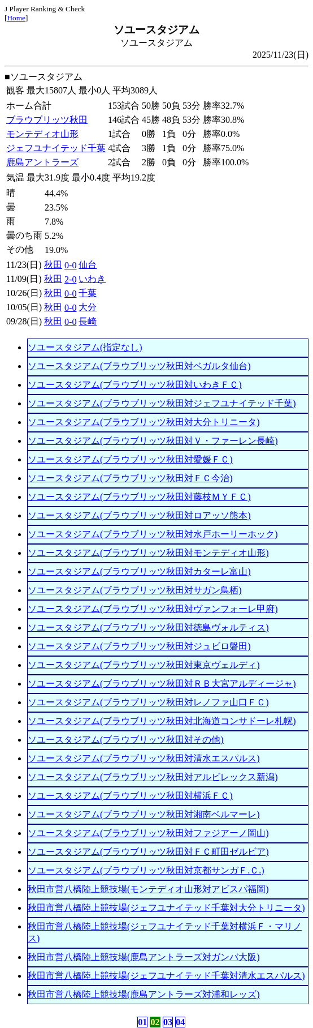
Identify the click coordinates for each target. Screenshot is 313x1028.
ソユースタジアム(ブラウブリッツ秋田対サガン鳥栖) (135, 590)
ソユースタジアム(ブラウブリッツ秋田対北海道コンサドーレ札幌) (162, 721)
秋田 (53, 264)
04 (180, 1022)
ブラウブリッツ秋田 (47, 120)
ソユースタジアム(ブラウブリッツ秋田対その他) (126, 739)
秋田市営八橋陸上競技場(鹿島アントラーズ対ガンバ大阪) (144, 957)
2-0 (70, 279)
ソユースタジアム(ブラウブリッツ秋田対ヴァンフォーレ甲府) (153, 609)
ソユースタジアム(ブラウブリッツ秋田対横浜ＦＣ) (130, 795)
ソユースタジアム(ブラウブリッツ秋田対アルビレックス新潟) (153, 777)
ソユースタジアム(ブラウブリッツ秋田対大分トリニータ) (144, 422)
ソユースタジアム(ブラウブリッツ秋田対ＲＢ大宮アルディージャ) (162, 683)
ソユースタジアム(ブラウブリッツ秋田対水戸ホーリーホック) (153, 534)
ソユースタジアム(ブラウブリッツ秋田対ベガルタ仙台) (139, 366)
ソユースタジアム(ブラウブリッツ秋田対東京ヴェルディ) (144, 665)
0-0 (70, 265)
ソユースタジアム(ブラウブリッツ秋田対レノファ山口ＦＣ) (148, 702)
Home (16, 18)
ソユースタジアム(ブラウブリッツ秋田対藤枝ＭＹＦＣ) (139, 497)
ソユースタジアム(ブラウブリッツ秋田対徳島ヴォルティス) (148, 627)
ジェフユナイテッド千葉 (56, 148)
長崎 (88, 321)
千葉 (88, 293)
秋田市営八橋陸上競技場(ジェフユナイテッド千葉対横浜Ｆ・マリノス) (165, 932)
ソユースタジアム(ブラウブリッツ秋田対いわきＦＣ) (135, 384)
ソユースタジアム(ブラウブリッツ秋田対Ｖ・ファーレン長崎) (153, 441)
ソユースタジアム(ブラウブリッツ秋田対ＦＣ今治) (130, 478)
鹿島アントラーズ (42, 162)
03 (167, 1022)
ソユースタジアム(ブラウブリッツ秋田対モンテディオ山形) (148, 553)
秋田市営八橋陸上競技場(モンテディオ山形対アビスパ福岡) (148, 889)
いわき (92, 279)
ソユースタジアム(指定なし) (85, 347)
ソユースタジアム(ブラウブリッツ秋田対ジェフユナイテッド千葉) (162, 403)
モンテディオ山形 (42, 134)
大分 (88, 307)
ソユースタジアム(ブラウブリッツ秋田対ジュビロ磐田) (139, 646)
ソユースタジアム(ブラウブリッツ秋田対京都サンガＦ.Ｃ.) (146, 870)
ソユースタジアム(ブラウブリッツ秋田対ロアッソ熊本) (139, 515)
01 (142, 1022)
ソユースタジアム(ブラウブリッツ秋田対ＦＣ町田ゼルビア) (148, 851)
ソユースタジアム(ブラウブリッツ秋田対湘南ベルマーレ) (144, 814)
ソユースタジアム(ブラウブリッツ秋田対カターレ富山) (139, 571)
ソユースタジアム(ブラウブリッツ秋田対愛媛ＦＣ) (130, 459)
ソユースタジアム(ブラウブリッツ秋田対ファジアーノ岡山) (148, 833)
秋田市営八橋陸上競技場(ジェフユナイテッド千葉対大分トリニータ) (166, 908)
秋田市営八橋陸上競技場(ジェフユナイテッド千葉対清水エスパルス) (166, 975)
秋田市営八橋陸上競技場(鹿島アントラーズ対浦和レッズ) (144, 994)
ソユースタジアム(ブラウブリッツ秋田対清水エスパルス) (144, 758)
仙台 (88, 264)
